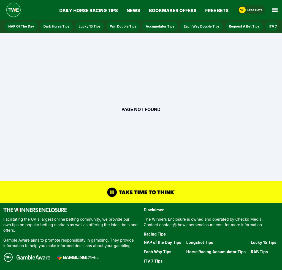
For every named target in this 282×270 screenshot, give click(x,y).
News (133, 10)
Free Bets (217, 10)
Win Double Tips (123, 26)
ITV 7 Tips (153, 261)
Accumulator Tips (160, 26)
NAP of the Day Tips (162, 242)
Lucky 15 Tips (90, 26)
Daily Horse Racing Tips (88, 10)
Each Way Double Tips (201, 26)
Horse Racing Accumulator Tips (216, 251)
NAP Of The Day (21, 26)
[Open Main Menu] (275, 10)
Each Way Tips (157, 251)
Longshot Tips (199, 242)
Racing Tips (155, 234)
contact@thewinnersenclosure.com (191, 224)
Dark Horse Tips (56, 26)
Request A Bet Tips (244, 26)
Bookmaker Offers (172, 10)
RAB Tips (259, 251)
